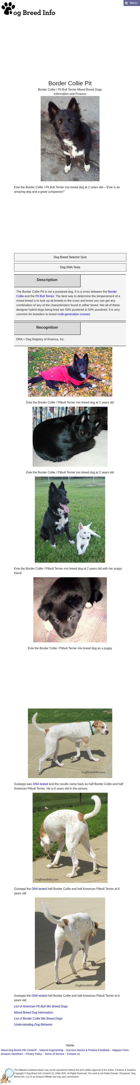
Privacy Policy (33, 1053)
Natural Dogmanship (52, 1050)
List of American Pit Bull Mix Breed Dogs (41, 1006)
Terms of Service (54, 1053)
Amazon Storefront (12, 1053)
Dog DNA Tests (70, 267)
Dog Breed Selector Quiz (70, 257)
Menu (133, 2)
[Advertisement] (69, 43)
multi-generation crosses (73, 314)
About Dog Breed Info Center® (19, 1050)
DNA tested (40, 784)
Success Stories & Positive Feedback (88, 1050)
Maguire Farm (120, 1050)
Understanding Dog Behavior (33, 1024)
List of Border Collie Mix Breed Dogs (38, 1018)
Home (70, 1045)
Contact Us (73, 1053)
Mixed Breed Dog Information (33, 1012)
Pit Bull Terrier (44, 296)
